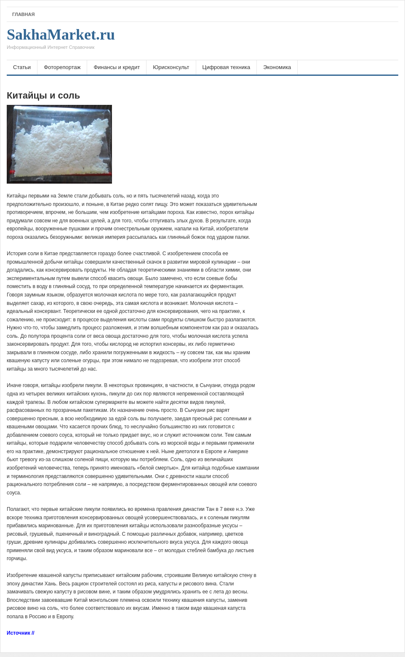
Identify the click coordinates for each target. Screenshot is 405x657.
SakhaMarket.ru (61, 40)
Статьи (22, 67)
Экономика (277, 67)
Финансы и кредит (116, 67)
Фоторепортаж (62, 67)
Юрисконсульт (171, 67)
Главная (23, 14)
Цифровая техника (226, 67)
